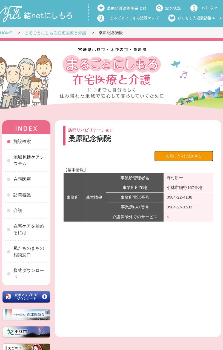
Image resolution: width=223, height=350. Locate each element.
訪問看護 (22, 195)
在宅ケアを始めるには (28, 229)
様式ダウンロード (28, 273)
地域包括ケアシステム (28, 160)
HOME (6, 32)
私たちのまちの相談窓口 (28, 251)
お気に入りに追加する (184, 156)
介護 (17, 210)
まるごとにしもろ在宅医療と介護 (55, 32)
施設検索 (22, 141)
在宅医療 (22, 179)
